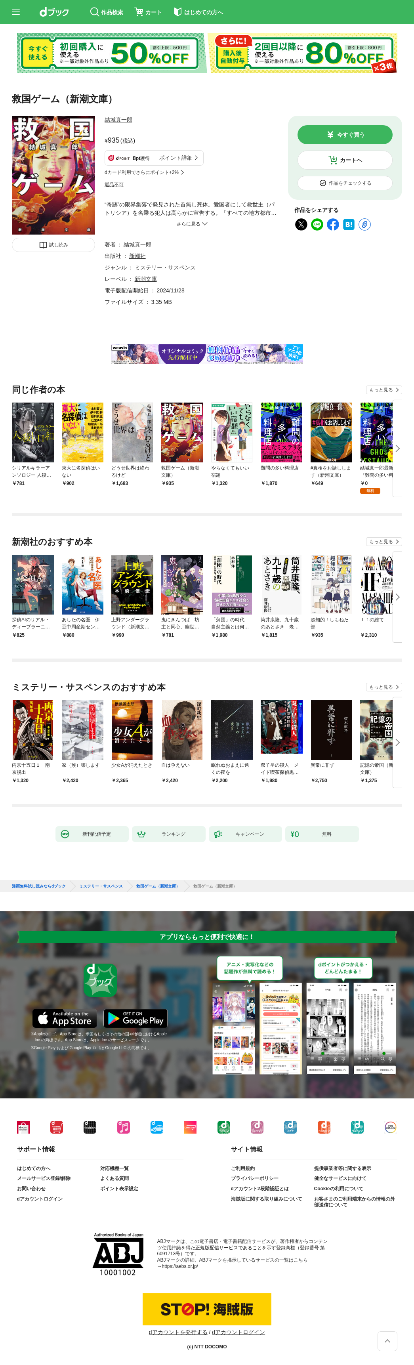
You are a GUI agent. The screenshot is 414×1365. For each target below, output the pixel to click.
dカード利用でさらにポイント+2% (142, 172)
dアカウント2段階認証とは (260, 1188)
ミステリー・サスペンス (165, 267)
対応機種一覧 (114, 1168)
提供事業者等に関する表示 (342, 1168)
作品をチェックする (350, 183)
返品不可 (114, 184)
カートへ (351, 160)
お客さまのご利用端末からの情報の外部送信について (354, 1202)
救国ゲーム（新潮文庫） (158, 886)
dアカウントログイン (40, 1199)
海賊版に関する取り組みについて (266, 1199)
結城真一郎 (118, 119)
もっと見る (381, 390)
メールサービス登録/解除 (44, 1178)
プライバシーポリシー (255, 1178)
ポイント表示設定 (119, 1188)
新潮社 (137, 256)
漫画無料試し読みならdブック (39, 886)
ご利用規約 (243, 1168)
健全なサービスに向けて (340, 1178)
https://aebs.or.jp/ (180, 1266)
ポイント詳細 (176, 158)
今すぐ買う (351, 135)
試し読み (58, 245)
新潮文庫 (146, 279)
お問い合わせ (31, 1188)
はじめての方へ (33, 1168)
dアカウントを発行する (178, 1332)
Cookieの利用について (338, 1188)
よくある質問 (114, 1178)
